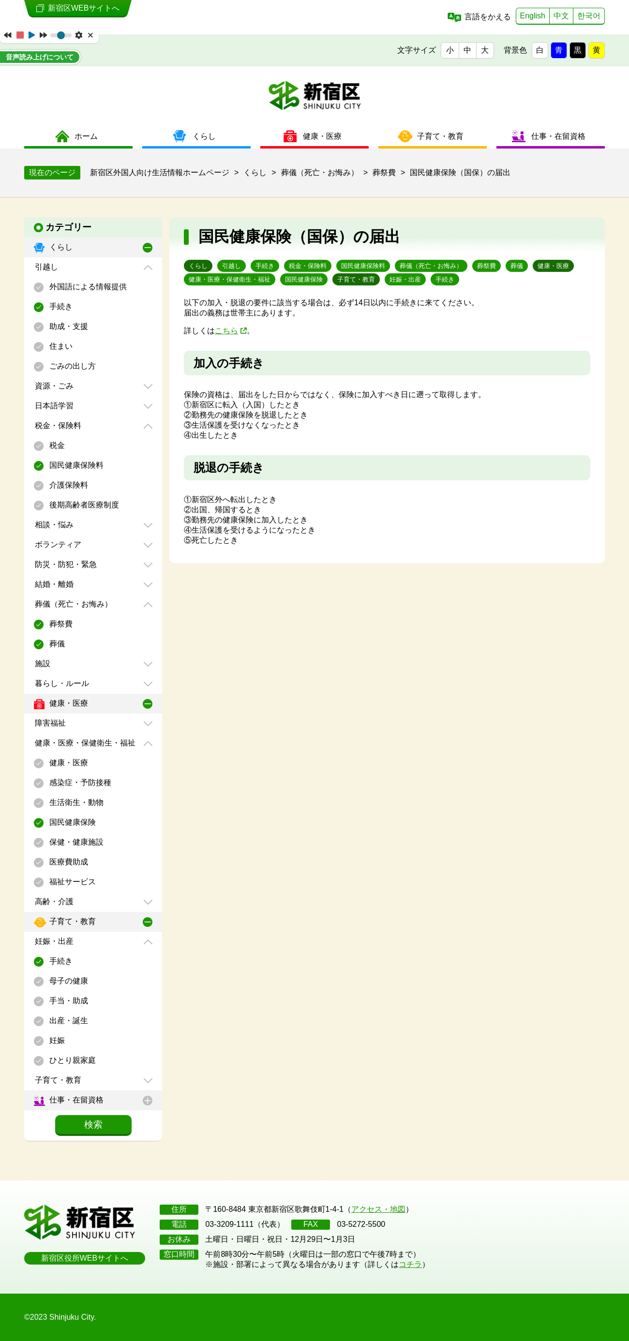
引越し (45, 267)
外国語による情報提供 (87, 287)
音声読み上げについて (40, 57)
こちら (226, 331)
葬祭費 (60, 624)
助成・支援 (67, 326)
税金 (56, 445)
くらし (60, 247)
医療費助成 (67, 862)
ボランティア (57, 544)
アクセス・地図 (378, 1209)
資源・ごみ (53, 386)
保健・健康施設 (75, 842)
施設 (41, 663)
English (532, 16)
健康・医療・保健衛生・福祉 (84, 743)
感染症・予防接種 (79, 782)
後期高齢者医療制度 (83, 505)
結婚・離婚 (53, 584)
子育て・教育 (71, 921)
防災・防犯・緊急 (65, 564)
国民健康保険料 (75, 465)
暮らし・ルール (61, 683)
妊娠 (56, 1040)
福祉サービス (71, 882)
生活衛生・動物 (75, 802)
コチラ (410, 1264)
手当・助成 (67, 1001)
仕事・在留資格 (75, 1100)
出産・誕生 (67, 1020)
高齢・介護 (53, 901)
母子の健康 (67, 981)
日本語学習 (53, 406)
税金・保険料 (57, 425)
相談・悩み (53, 525)
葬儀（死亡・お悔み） (72, 604)
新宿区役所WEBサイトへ (84, 1258)
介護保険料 (67, 485)
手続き (60, 306)
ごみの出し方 (71, 366)
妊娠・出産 (53, 941)
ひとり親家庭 (71, 1060)
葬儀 (56, 644)
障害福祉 (49, 723)
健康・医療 (67, 703)
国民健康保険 (71, 822)
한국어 (588, 16)
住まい (60, 346)
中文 (561, 16)
